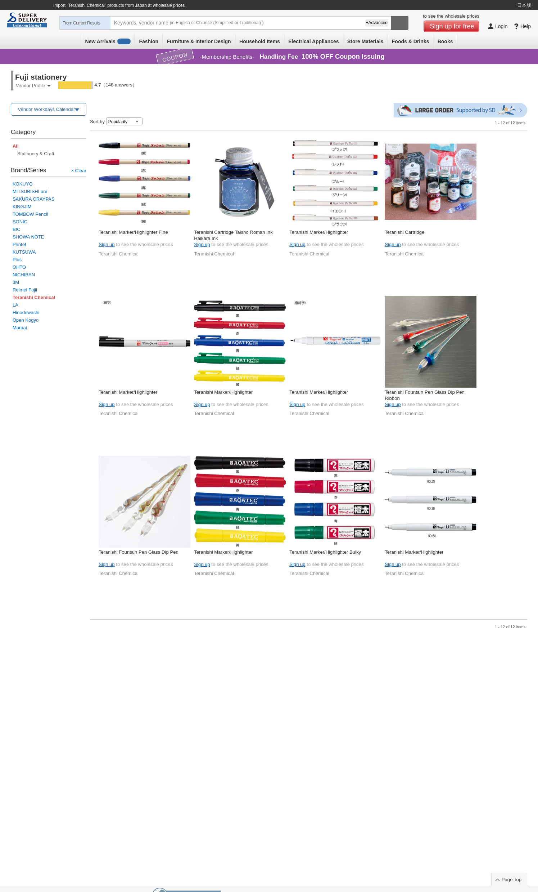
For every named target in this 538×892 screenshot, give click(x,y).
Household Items (259, 41)
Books (445, 41)
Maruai (20, 327)
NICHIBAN (24, 274)
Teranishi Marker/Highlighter (318, 232)
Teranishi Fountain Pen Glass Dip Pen (138, 552)
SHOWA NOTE (28, 237)
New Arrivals (108, 41)
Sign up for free (452, 26)
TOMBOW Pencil (30, 214)
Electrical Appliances (313, 41)
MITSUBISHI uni (30, 191)
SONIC (20, 221)
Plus (17, 259)
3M (16, 282)
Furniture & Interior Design (199, 41)
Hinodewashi (26, 312)
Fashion (148, 41)
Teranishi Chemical (119, 254)
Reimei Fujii (25, 290)
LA (15, 305)
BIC (17, 229)
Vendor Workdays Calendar (46, 109)
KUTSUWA (24, 252)
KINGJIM (22, 206)
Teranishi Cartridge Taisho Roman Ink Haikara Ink (233, 235)
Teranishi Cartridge (404, 232)
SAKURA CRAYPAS (34, 199)
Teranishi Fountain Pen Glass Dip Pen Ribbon (425, 395)
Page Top (511, 879)
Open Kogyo (26, 320)
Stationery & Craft (35, 153)
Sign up (106, 244)
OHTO (19, 267)
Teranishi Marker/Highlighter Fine (133, 232)
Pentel (19, 244)
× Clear (78, 170)
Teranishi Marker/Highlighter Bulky (325, 552)
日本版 (524, 5)
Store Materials (365, 41)
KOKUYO (23, 184)
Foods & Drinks (410, 41)
